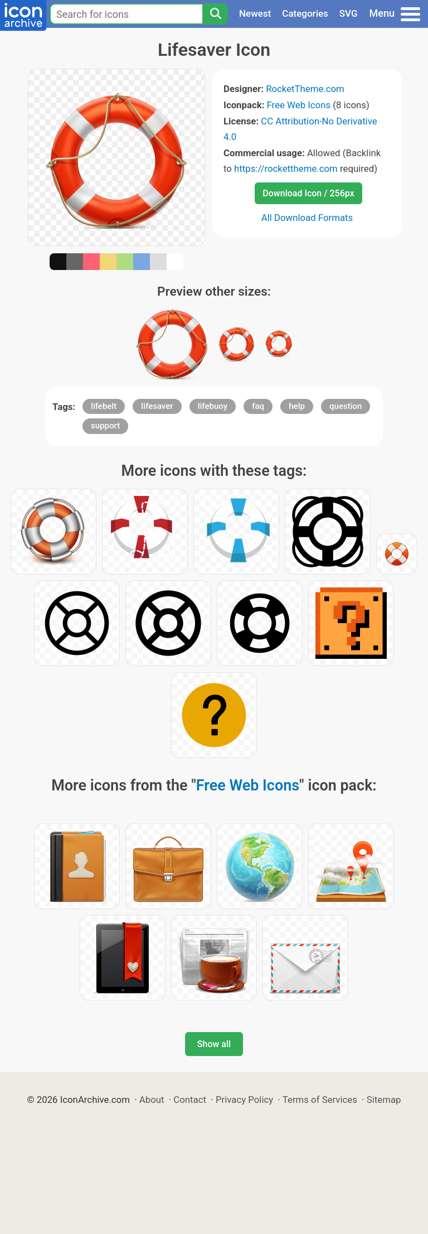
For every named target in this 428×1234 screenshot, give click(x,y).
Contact (189, 1099)
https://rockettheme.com (286, 168)
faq (258, 406)
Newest (255, 13)
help (297, 406)
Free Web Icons (299, 104)
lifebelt (103, 406)
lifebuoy (212, 406)
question (345, 406)
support (105, 426)
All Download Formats (307, 217)
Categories (305, 13)
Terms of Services (320, 1099)
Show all (214, 1044)
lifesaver (157, 406)
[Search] (215, 14)
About (151, 1099)
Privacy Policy (244, 1099)
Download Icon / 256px (308, 193)
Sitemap (384, 1099)
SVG (348, 13)
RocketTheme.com (305, 88)
